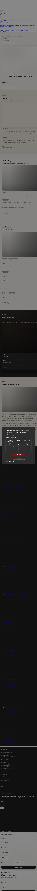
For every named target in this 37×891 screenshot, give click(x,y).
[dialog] (18, 445)
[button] (10, 461)
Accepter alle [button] (19, 454)
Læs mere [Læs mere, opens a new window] (16, 437)
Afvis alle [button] (18, 458)
